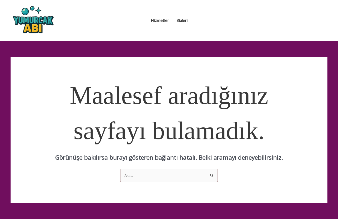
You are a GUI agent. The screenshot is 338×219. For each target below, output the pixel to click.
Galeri (182, 20)
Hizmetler (160, 20)
